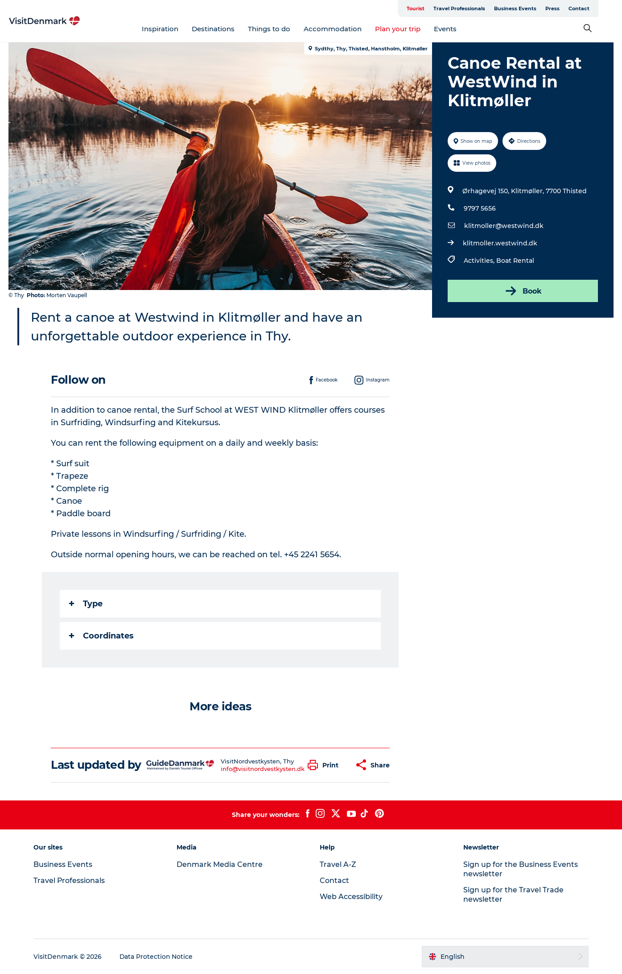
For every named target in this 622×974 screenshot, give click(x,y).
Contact (602, 8)
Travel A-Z (338, 864)
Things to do (281, 29)
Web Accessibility (351, 896)
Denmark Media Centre (220, 864)
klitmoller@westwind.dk (504, 226)
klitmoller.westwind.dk (500, 243)
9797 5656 (480, 208)
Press (576, 8)
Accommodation (345, 29)
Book (522, 290)
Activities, (480, 261)
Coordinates (101, 636)
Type (86, 604)
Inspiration (172, 29)
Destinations (225, 29)
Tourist (439, 8)
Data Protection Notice (158, 957)
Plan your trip (410, 29)
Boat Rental (515, 261)
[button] (325, 765)
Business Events (539, 8)
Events (457, 29)
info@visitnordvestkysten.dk (263, 768)
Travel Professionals (483, 8)
